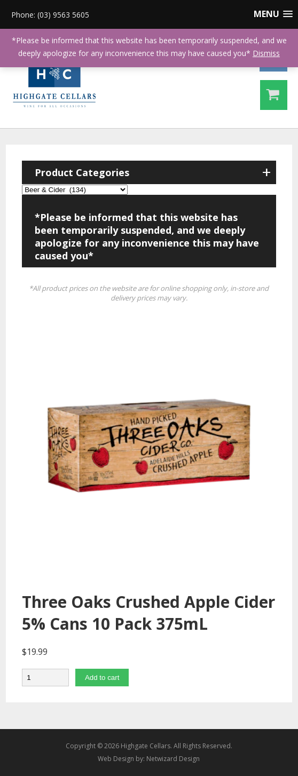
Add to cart (102, 678)
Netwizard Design (173, 758)
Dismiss (266, 53)
